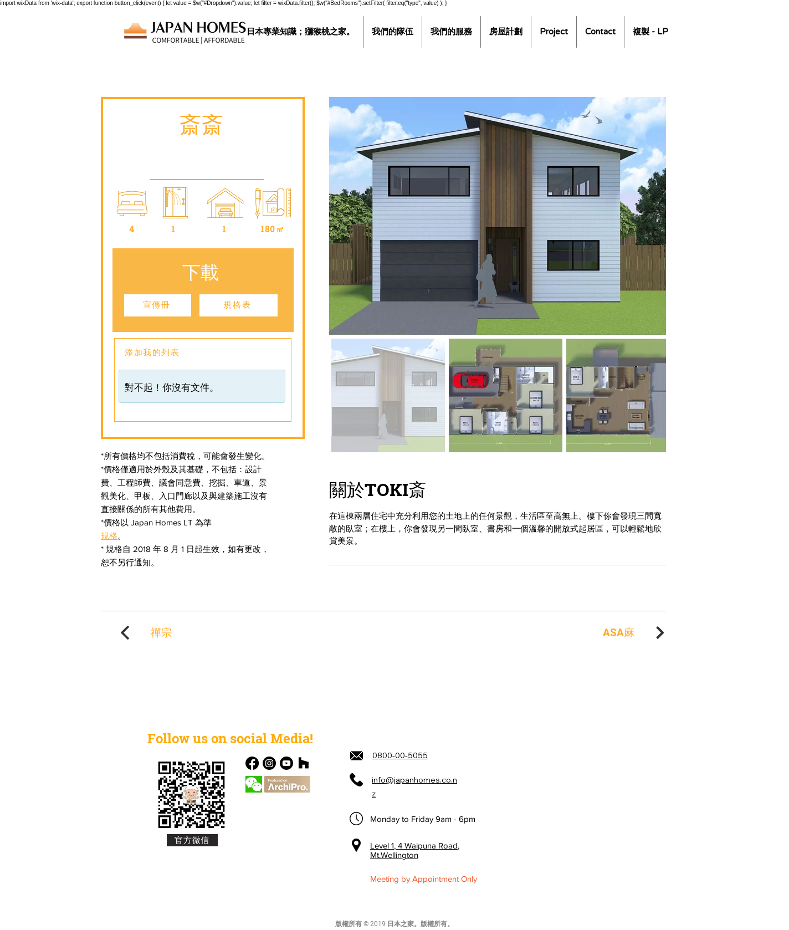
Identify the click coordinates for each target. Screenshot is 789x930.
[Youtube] (286, 763)
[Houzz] (303, 763)
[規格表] (238, 305)
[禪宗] (144, 632)
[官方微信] (192, 840)
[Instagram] (269, 763)
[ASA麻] (635, 632)
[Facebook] (252, 763)
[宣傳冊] (157, 305)
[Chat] (253, 784)
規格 (109, 535)
